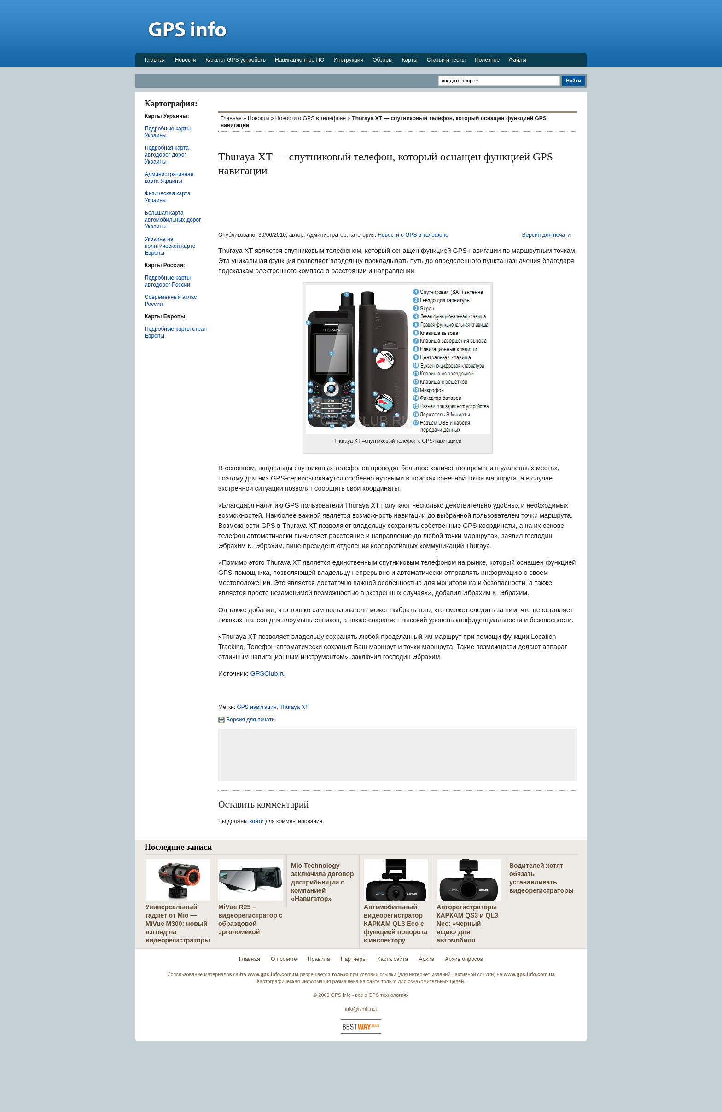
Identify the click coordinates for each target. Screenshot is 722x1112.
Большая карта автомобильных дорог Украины (173, 220)
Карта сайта (392, 959)
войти (256, 821)
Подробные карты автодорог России (168, 281)
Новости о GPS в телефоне (310, 118)
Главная (155, 60)
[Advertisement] (419, 26)
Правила (319, 959)
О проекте (284, 959)
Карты (410, 60)
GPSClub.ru (267, 673)
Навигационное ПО (299, 60)
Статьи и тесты (446, 60)
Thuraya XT (294, 707)
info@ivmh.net (361, 1009)
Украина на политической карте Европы (170, 246)
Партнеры (354, 959)
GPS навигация (257, 707)
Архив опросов (464, 959)
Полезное (487, 60)
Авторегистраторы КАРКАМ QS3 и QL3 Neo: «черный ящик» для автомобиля (467, 923)
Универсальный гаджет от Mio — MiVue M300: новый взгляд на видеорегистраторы (178, 923)
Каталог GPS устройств (235, 60)
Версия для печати (546, 235)
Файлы (517, 60)
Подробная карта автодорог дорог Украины (167, 155)
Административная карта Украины (169, 177)
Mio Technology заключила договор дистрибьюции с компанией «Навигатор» (322, 882)
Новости (185, 60)
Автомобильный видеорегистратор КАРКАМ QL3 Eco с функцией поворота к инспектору (395, 923)
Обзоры (382, 60)
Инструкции (348, 60)
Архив (426, 959)
